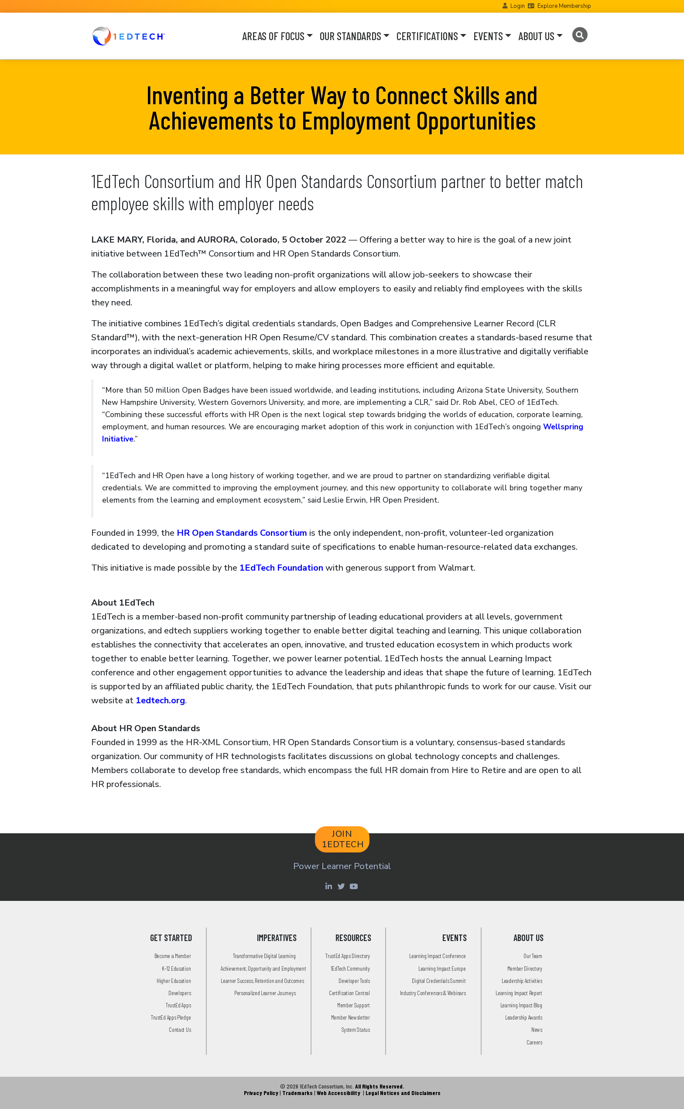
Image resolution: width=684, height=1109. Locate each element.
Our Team (532, 955)
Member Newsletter (350, 1017)
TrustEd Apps (178, 1005)
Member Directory (524, 968)
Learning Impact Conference (437, 955)
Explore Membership (564, 6)
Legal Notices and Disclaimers (403, 1092)
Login (517, 6)
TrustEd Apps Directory (347, 955)
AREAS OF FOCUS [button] (273, 35)
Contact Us (180, 1029)
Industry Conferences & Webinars (433, 992)
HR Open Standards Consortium (242, 533)
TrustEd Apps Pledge (171, 1017)
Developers (179, 992)
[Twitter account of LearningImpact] (342, 886)
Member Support (353, 1005)
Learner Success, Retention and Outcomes (262, 980)
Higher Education (174, 980)
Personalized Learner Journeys (264, 992)
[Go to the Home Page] (128, 36)
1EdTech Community (350, 968)
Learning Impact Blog (521, 1005)
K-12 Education (176, 968)
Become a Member (172, 955)
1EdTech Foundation (281, 568)
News (536, 1029)
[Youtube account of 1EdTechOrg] (354, 886)
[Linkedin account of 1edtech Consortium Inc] (329, 886)
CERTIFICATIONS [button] (427, 35)
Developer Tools (354, 980)
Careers (534, 1042)
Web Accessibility (338, 1092)
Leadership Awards (523, 1017)
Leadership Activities (522, 980)
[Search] (579, 35)
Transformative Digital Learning (264, 955)
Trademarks (297, 1092)
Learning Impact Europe (441, 968)
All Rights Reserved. (379, 1086)
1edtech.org (160, 700)
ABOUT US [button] (536, 35)
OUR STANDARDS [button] (350, 35)
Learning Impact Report (519, 992)
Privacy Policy (261, 1092)
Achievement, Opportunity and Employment (263, 968)
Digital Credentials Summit (438, 980)
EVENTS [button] (488, 35)
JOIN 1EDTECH (343, 839)
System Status (356, 1029)
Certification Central (349, 992)
